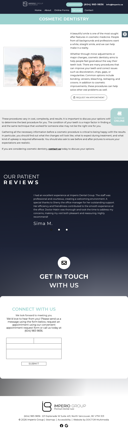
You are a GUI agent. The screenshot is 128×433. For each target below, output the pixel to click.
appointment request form (23, 327)
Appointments (74, 4)
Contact (89, 10)
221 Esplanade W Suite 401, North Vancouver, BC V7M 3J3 (73, 416)
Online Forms (61, 10)
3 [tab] (67, 230)
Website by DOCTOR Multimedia (91, 419)
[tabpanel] (74, 210)
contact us (54, 149)
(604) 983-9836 (94, 4)
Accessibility (63, 419)
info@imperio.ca (114, 4)
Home (38, 10)
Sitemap (49, 419)
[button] (119, 117)
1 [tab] (51, 230)
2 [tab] (59, 230)
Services (77, 10)
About (48, 10)
